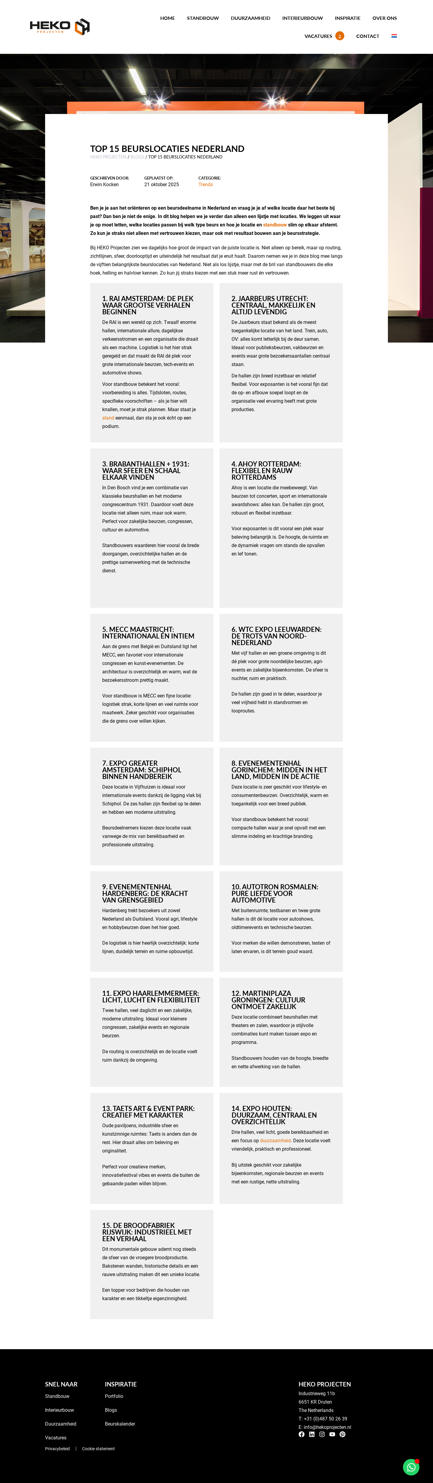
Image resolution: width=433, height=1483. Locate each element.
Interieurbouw (302, 17)
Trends (205, 184)
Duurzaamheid (250, 17)
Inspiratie (348, 17)
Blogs (137, 157)
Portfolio (114, 1396)
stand (108, 417)
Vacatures (324, 35)
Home (167, 17)
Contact (367, 35)
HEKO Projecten (108, 157)
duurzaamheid (275, 1140)
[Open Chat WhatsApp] (411, 1467)
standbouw (275, 224)
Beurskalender (120, 1423)
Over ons (385, 17)
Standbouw (203, 17)
